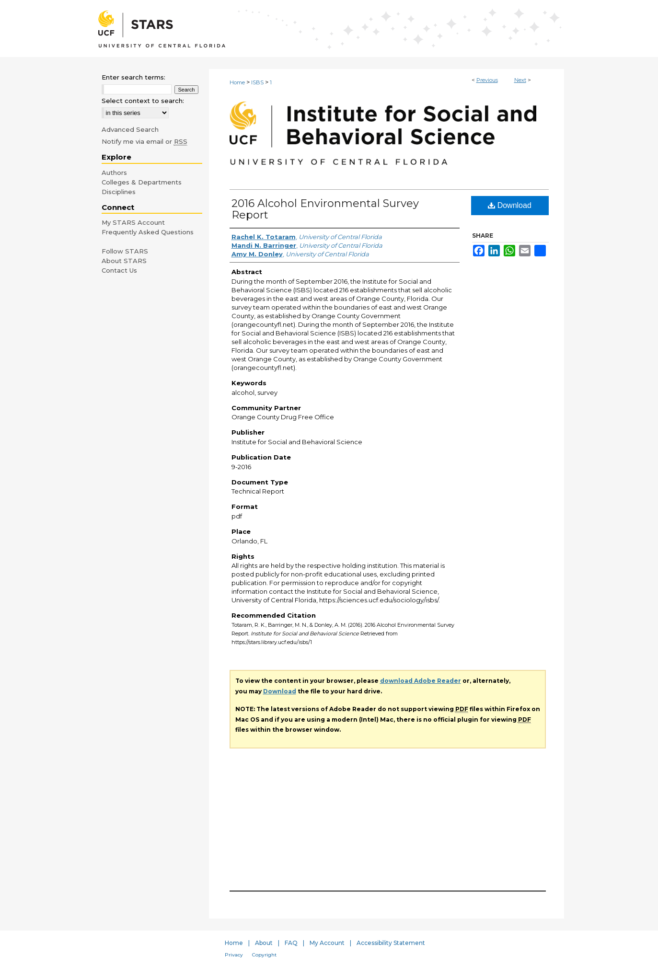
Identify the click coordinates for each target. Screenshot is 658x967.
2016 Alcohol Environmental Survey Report (325, 209)
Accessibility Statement (391, 942)
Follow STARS (125, 251)
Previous (487, 80)
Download (509, 205)
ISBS (257, 82)
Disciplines (119, 192)
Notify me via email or (144, 141)
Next (520, 80)
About (264, 942)
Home (237, 82)
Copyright (264, 955)
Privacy (234, 955)
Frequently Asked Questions (148, 232)
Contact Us (119, 270)
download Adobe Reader (420, 680)
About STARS (124, 261)
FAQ (291, 942)
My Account (327, 942)
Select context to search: (143, 100)
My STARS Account (133, 222)
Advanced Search (130, 129)
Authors (114, 172)
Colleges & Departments (142, 182)
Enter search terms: (133, 77)
